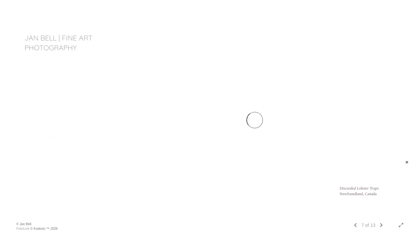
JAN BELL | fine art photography (58, 42)
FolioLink (22, 228)
